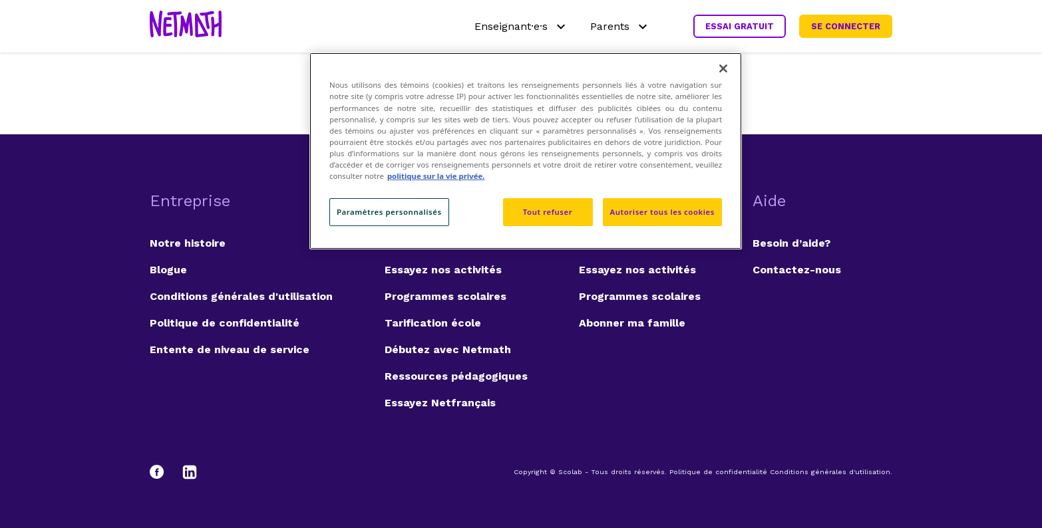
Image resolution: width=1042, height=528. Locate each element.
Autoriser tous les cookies (662, 212)
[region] (525, 151)
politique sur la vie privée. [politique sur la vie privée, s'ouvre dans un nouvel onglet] (436, 176)
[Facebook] (163, 472)
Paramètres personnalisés (389, 212)
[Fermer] (723, 68)
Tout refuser (547, 212)
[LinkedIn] (189, 472)
